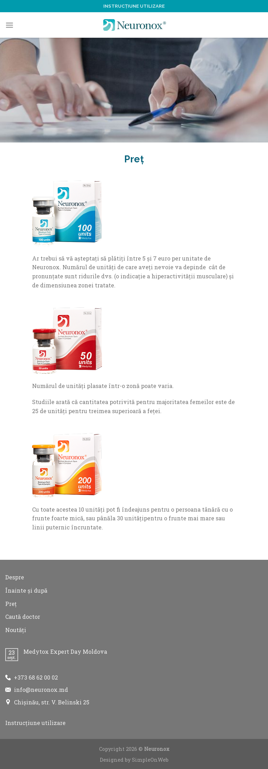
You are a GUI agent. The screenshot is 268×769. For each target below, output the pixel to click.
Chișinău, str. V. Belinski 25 (51, 702)
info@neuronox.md (41, 689)
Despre (14, 577)
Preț (11, 603)
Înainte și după (26, 590)
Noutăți (15, 629)
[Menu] (9, 25)
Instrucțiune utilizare (134, 6)
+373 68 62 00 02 (36, 677)
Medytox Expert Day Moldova (65, 651)
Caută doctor (22, 616)
